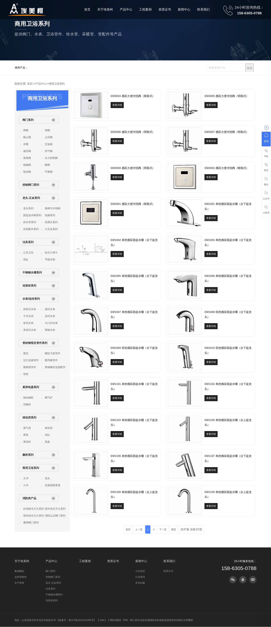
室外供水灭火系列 (55, 508)
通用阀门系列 (31, 522)
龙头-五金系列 (31, 197)
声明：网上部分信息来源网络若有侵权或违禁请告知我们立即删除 (158, 620)
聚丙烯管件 (51, 360)
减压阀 (27, 150)
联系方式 (168, 571)
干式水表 (28, 316)
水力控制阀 (51, 157)
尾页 (173, 529)
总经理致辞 (21, 577)
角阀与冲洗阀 (52, 208)
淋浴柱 (27, 441)
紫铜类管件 (29, 367)
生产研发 (19, 582)
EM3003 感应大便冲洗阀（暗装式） (133, 96)
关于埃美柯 (22, 561)
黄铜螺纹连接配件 (55, 367)
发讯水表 (28, 322)
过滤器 (49, 144)
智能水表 (50, 329)
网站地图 (115, 620)
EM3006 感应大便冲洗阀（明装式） (133, 132)
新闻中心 (141, 561)
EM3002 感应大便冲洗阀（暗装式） (226, 168)
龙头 (47, 478)
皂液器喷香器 (52, 485)
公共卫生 (28, 252)
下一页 (162, 529)
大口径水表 (51, 322)
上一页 (138, 529)
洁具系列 (28, 242)
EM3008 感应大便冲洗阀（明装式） (133, 168)
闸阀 (25, 130)
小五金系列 (51, 229)
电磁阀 (27, 164)
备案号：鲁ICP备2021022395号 (76, 620)
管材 (25, 374)
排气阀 (49, 150)
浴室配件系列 (31, 229)
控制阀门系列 (30, 184)
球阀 (47, 130)
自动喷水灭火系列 (33, 508)
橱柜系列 (28, 454)
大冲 (25, 478)
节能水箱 (50, 259)
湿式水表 (50, 316)
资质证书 (113, 561)
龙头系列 (28, 208)
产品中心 (41, 83)
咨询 (266, 138)
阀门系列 (28, 119)
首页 (29, 83)
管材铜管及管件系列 (34, 342)
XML (102, 620)
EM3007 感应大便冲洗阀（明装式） (226, 132)
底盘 (47, 441)
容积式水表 (29, 309)
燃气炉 (49, 397)
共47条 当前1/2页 (191, 529)
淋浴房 (49, 427)
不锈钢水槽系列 (32, 272)
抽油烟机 (28, 397)
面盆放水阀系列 (32, 215)
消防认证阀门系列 (55, 515)
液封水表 (50, 309)
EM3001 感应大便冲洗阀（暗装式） (133, 203)
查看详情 (117, 105)
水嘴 (25, 144)
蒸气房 (27, 427)
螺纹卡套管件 (52, 353)
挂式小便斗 (51, 252)
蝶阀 (47, 164)
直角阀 (27, 157)
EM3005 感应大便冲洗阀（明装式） (226, 96)
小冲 (25, 485)
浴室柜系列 (29, 285)
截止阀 (27, 137)
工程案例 (85, 561)
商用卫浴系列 (57, 83)
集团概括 (19, 571)
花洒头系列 (51, 222)
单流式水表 (29, 329)
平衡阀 (49, 171)
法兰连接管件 (31, 360)
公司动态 (140, 571)
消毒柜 (27, 404)
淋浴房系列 (29, 417)
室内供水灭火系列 (33, 515)
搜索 (249, 68)
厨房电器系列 (30, 387)
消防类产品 (29, 498)
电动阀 (27, 171)
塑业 (25, 353)
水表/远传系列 (31, 298)
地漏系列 (50, 215)
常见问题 (140, 582)
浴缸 (25, 259)
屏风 (25, 434)
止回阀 (49, 137)
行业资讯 (140, 577)
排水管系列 (29, 222)
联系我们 (169, 561)
